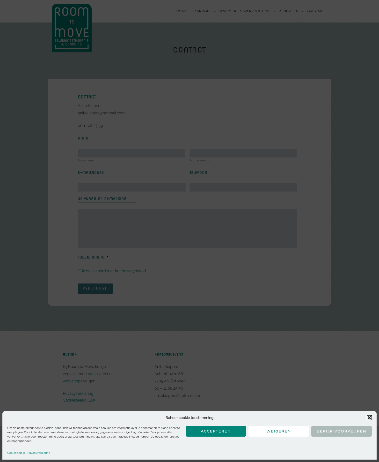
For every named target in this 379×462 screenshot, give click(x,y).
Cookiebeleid (16, 453)
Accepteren (216, 431)
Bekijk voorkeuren (341, 431)
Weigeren (278, 431)
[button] (369, 417)
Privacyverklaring (38, 453)
